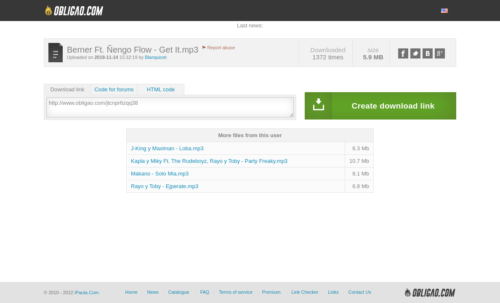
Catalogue (178, 292)
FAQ (204, 292)
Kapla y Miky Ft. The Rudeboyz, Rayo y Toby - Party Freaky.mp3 (209, 161)
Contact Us (359, 292)
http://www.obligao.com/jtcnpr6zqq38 (170, 107)
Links (333, 292)
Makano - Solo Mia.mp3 (160, 173)
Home (131, 292)
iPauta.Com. (87, 292)
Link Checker (304, 292)
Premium (271, 292)
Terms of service (236, 292)
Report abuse (221, 47)
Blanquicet (155, 57)
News (153, 292)
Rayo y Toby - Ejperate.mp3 (164, 186)
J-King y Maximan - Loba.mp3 (167, 148)
